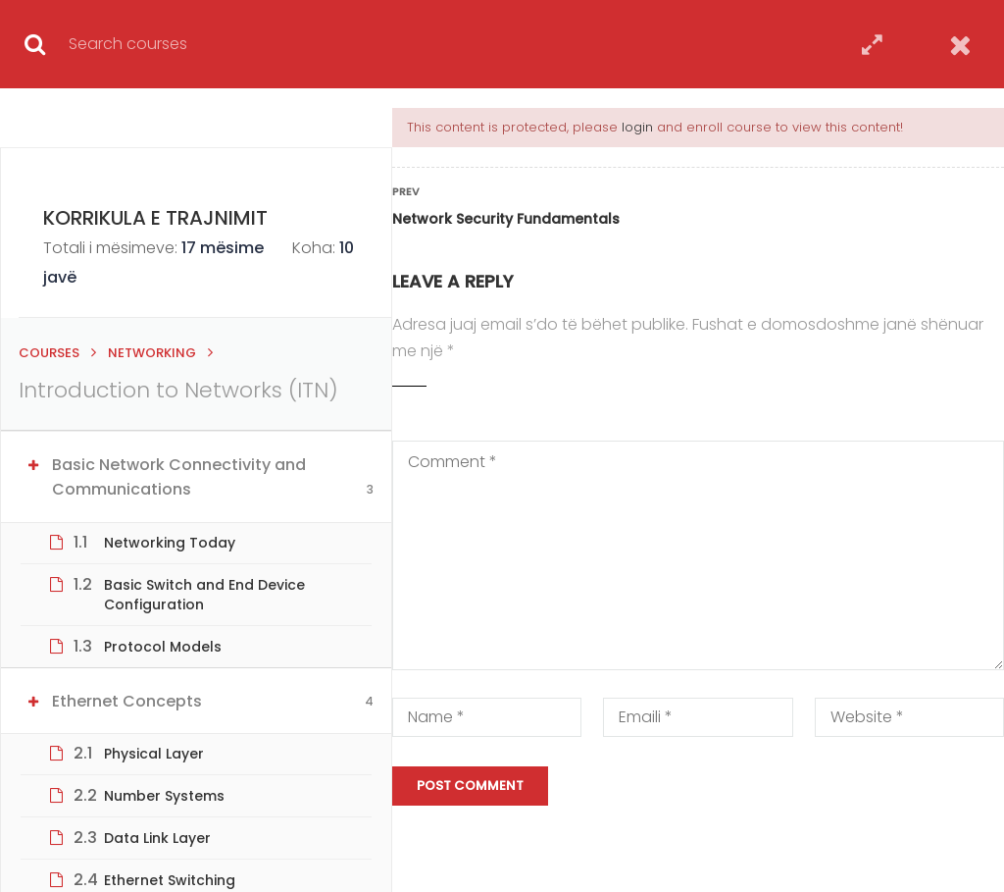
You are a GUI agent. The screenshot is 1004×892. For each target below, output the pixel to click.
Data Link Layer (157, 838)
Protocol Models (163, 646)
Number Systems (164, 796)
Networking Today (169, 542)
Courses (49, 352)
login (637, 127)
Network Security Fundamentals (506, 219)
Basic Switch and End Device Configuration (204, 594)
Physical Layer (154, 753)
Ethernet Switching (169, 880)
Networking (152, 352)
